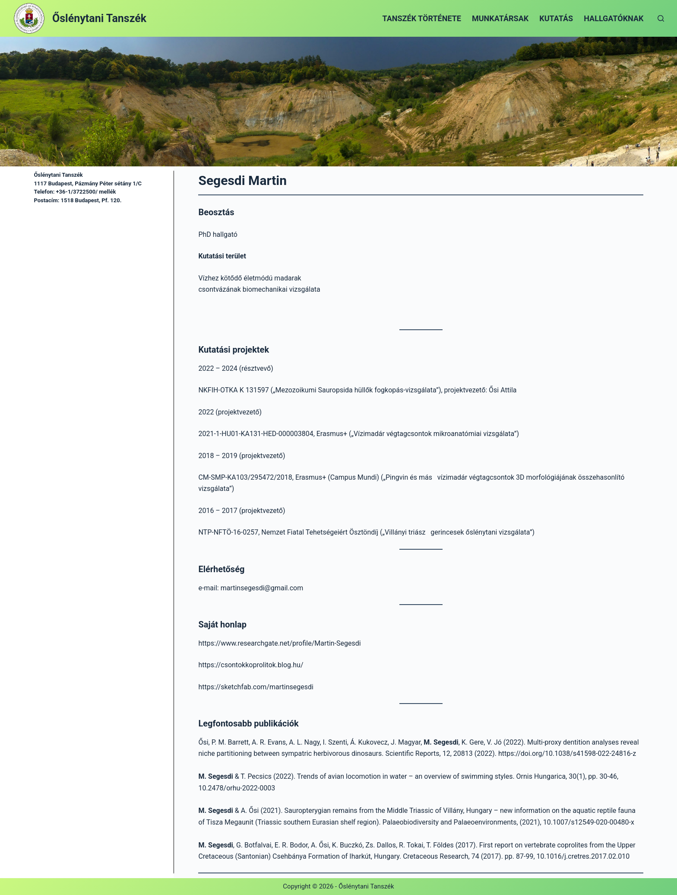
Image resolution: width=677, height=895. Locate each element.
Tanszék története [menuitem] (422, 18)
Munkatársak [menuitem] (500, 18)
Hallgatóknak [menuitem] (613, 18)
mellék (107, 191)
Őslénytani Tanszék (99, 18)
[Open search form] (661, 18)
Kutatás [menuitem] (556, 18)
